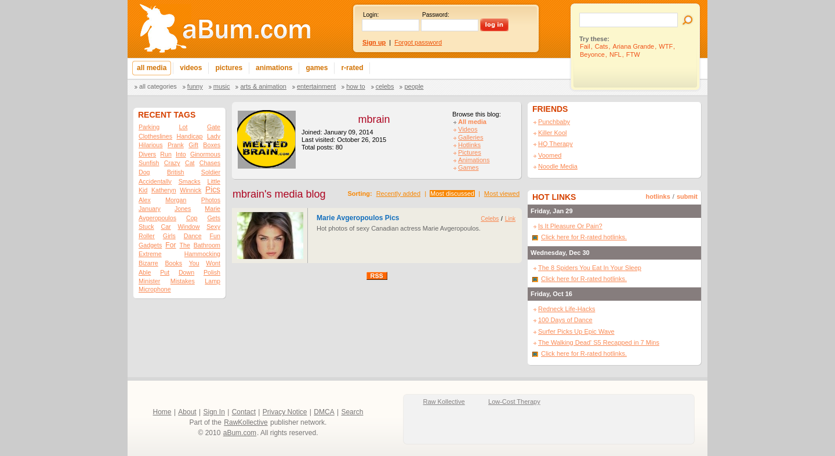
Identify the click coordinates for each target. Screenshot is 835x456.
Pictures (469, 152)
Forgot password (418, 42)
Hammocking (202, 253)
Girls (169, 235)
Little (213, 181)
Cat (190, 162)
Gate (213, 126)
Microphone (155, 289)
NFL (615, 54)
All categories (158, 86)
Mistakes (182, 281)
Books (173, 263)
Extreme (150, 253)
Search (352, 412)
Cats (601, 46)
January (150, 208)
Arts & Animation (263, 86)
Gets (213, 217)
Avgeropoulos (157, 217)
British (175, 172)
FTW (633, 54)
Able (145, 272)
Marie (212, 208)
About (187, 412)
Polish (212, 272)
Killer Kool (552, 132)
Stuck (146, 226)
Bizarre (148, 263)
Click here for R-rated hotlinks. (584, 237)
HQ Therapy (555, 143)
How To (355, 86)
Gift (193, 144)
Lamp (212, 281)
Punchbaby (554, 121)
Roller (147, 235)
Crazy (172, 162)
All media (472, 121)
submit (687, 196)
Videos (467, 129)
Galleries (470, 137)
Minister (149, 281)
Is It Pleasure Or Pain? (570, 225)
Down (186, 272)
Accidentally (155, 181)
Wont (213, 263)
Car (166, 226)
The (184, 245)
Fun (215, 235)
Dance (193, 235)
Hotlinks (469, 144)
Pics (212, 189)
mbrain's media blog (279, 194)
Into (181, 154)
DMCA (324, 412)
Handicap (189, 136)
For (170, 245)
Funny (195, 86)
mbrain (374, 119)
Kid (143, 190)
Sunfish (149, 162)
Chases (209, 162)
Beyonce (592, 54)
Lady (213, 136)
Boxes (211, 144)
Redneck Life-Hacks (566, 308)
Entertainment (316, 86)
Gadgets (150, 245)
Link (510, 219)
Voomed (549, 155)
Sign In (214, 412)
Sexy (213, 226)
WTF (666, 46)
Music (221, 86)
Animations (473, 159)
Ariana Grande (634, 46)
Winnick (190, 190)
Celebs (385, 86)
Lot (183, 126)
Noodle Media (558, 166)
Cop (192, 217)
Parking (149, 126)
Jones (183, 208)
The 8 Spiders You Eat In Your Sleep (589, 267)
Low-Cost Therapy (514, 401)
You (194, 263)
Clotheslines (155, 136)
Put (164, 272)
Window (189, 226)
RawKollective (245, 422)
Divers (147, 154)
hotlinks (658, 196)
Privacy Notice (285, 412)
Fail (585, 46)
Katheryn (163, 190)
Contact (244, 412)
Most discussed (452, 193)
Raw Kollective (444, 401)
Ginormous (205, 154)
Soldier (210, 172)
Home (162, 412)
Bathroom (207, 245)
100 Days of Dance (565, 319)
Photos (210, 199)
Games (468, 167)
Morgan (175, 199)
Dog (144, 172)
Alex (145, 199)
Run (166, 154)
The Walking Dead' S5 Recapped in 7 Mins (598, 342)
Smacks (190, 181)
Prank (176, 144)
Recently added (398, 193)
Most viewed (502, 193)
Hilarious (150, 144)
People (413, 86)
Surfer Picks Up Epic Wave (576, 331)
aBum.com (239, 433)
